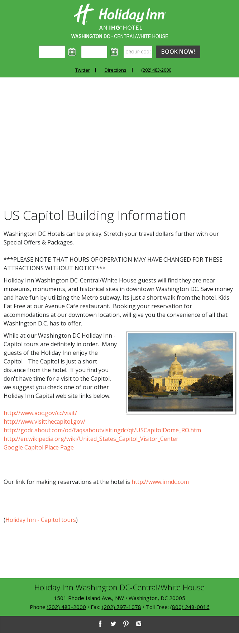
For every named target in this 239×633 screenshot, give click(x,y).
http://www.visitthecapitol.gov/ (44, 421)
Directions (115, 70)
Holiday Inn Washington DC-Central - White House (119, 21)
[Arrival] (52, 52)
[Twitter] (113, 624)
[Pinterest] (126, 624)
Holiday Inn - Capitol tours (40, 520)
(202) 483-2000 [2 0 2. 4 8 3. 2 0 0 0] (66, 606)
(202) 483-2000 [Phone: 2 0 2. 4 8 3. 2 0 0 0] (156, 70)
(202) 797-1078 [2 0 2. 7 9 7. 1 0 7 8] (121, 606)
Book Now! (178, 52)
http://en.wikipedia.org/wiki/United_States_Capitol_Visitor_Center (91, 439)
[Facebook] (100, 624)
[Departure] (94, 52)
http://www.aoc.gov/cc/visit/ (40, 413)
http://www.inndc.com (160, 482)
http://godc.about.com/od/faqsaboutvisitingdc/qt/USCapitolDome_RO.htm (102, 430)
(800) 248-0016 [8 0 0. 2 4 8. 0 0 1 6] (190, 606)
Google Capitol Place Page (39, 447)
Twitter (82, 70)
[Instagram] (139, 624)
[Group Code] (138, 52)
